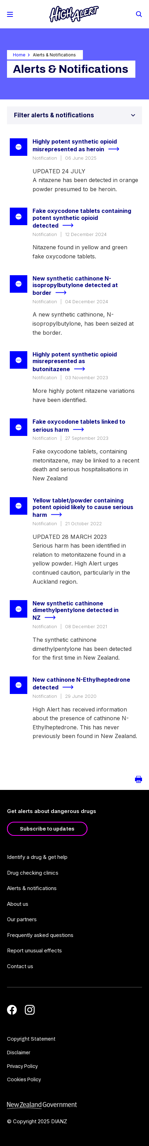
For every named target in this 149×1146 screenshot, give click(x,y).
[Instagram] (30, 1010)
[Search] (138, 13)
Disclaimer (18, 1052)
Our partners (22, 919)
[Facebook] (12, 1010)
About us (17, 904)
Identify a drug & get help (37, 857)
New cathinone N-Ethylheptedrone (81, 684)
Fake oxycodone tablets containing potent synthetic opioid (82, 218)
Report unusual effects (34, 950)
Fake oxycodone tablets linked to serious (79, 425)
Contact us (20, 966)
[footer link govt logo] (74, 1105)
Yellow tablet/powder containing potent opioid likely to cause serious (83, 508)
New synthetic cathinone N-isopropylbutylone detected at (75, 286)
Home (19, 54)
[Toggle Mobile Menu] (10, 14)
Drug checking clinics (32, 872)
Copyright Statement (31, 1039)
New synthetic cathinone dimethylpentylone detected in (76, 611)
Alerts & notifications (32, 888)
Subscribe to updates (47, 829)
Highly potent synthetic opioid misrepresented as (79, 145)
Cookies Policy (24, 1079)
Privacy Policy (22, 1066)
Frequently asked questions (40, 935)
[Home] (74, 14)
